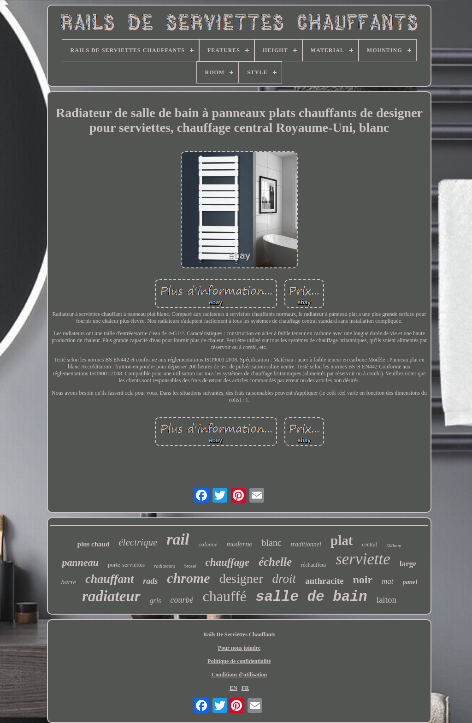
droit (284, 579)
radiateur (111, 596)
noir (362, 580)
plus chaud (93, 544)
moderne (240, 544)
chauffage (227, 562)
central (369, 544)
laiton (386, 599)
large (408, 563)
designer (241, 578)
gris (155, 600)
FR (245, 688)
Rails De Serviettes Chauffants (239, 634)
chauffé (224, 596)
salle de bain (311, 597)
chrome (188, 578)
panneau (80, 562)
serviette (363, 559)
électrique (137, 542)
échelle (275, 562)
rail (177, 539)
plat (341, 540)
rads (150, 581)
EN (233, 688)
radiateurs (164, 566)
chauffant (109, 579)
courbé (181, 599)
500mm (393, 545)
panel (410, 582)
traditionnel (306, 544)
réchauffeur (313, 565)
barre (69, 582)
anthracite (324, 581)
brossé (190, 566)
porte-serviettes (126, 564)
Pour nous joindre (239, 648)
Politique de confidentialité (239, 661)
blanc (272, 543)
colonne (207, 544)
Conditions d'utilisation (239, 674)
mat (388, 581)
